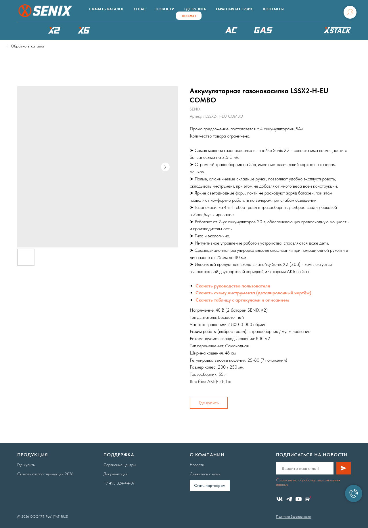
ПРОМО (189, 16)
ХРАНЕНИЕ (336, 31)
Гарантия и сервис (234, 9)
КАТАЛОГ (24, 30)
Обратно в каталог (28, 46)
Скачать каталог (106, 9)
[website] (308, 499)
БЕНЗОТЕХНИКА (263, 30)
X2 (54, 30)
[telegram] (289, 499)
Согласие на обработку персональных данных (308, 482)
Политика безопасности (293, 516)
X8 (113, 30)
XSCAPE (194, 31)
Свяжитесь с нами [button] (205, 474)
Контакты (273, 9)
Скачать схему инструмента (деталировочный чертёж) (253, 293)
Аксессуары (297, 30)
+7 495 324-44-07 (119, 483)
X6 (84, 30)
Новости (165, 9)
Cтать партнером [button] (209, 485)
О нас (140, 9)
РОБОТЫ (150, 30)
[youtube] (298, 499)
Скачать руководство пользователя (232, 286)
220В (231, 30)
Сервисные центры (119, 464)
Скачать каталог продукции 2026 (45, 474)
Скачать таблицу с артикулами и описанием (242, 300)
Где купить (195, 9)
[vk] (279, 499)
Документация (115, 474)
